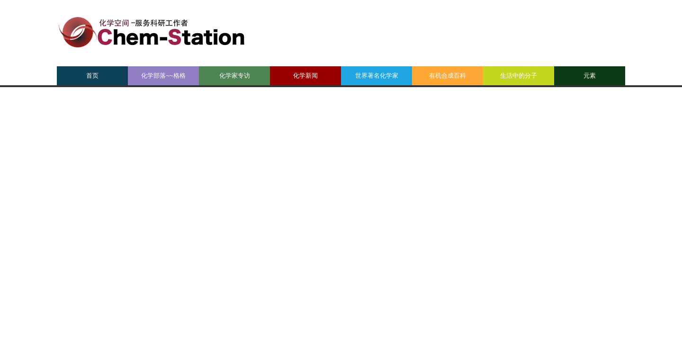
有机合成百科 (447, 75)
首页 (92, 75)
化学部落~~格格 (163, 75)
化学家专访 (234, 75)
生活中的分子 (518, 75)
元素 (589, 75)
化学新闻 (305, 75)
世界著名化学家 (376, 75)
